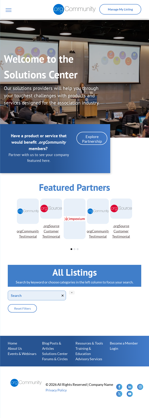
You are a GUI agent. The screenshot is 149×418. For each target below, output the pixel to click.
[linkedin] (130, 387)
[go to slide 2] (74, 249)
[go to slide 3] (77, 249)
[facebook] (119, 387)
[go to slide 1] (71, 249)
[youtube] (130, 394)
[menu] (8, 10)
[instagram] (140, 387)
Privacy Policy (56, 390)
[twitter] (119, 394)
